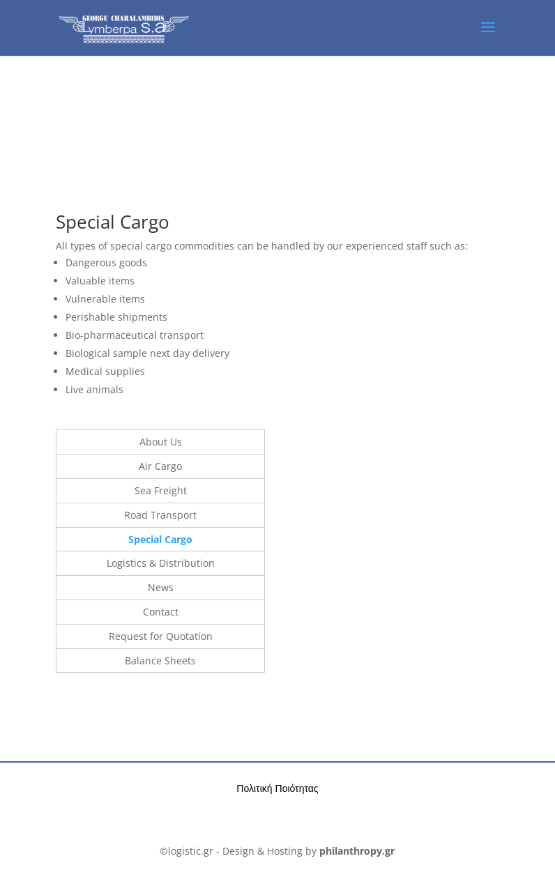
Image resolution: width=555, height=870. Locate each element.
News (161, 587)
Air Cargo (160, 466)
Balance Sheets (160, 660)
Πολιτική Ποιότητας (277, 788)
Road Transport (160, 514)
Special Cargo (160, 539)
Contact (160, 611)
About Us (160, 441)
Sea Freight (161, 490)
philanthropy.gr (357, 850)
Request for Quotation (161, 636)
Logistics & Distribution (161, 563)
